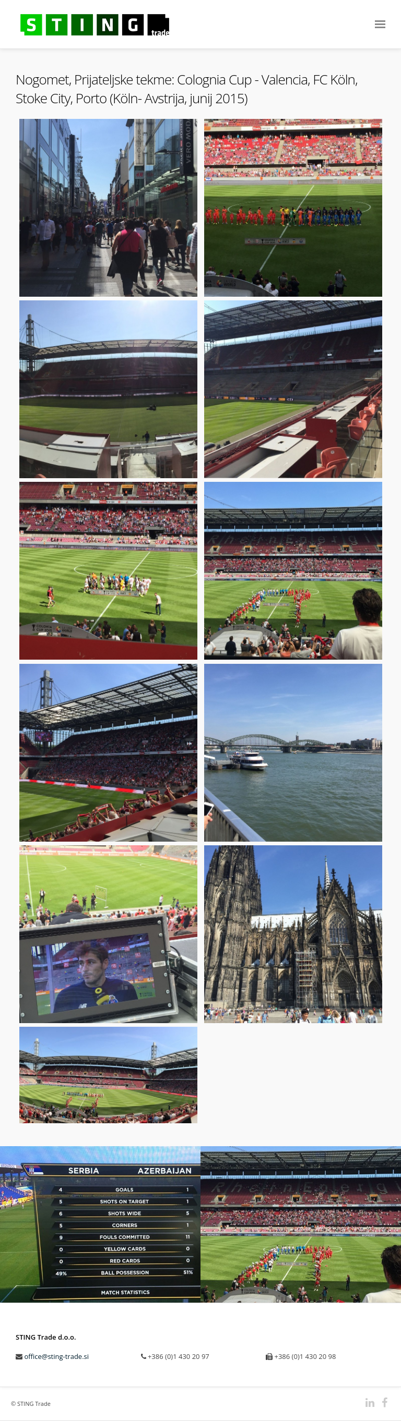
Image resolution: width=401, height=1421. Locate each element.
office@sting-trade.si (56, 1356)
